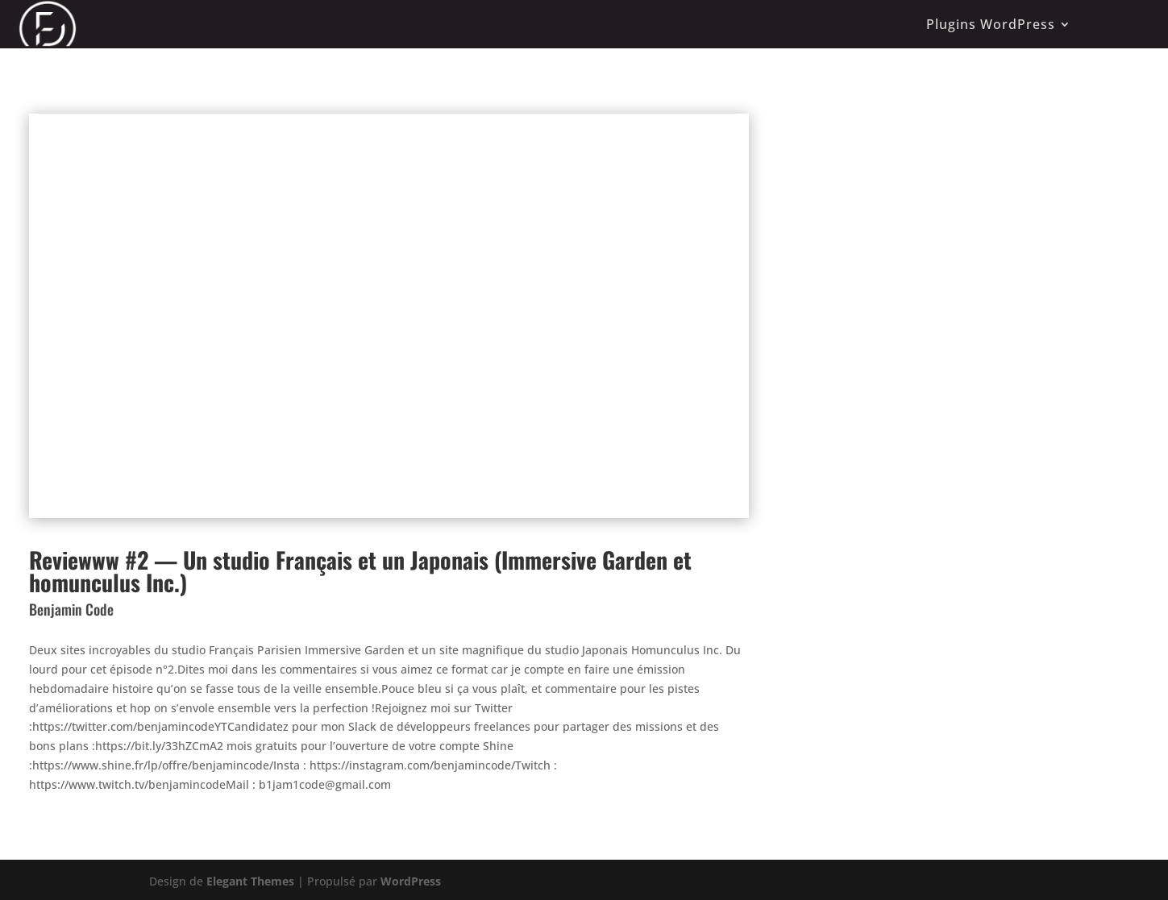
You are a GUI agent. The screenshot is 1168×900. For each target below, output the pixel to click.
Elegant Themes (250, 881)
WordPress (410, 881)
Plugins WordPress (990, 24)
